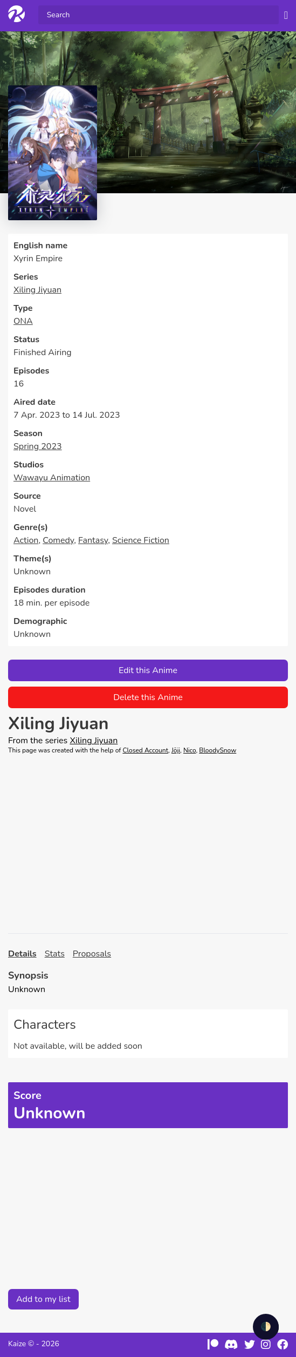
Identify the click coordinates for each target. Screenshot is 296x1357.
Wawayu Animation (51, 478)
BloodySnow (217, 750)
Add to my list (43, 1299)
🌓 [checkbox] (265, 1327)
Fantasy (93, 540)
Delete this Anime (148, 697)
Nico (189, 750)
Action (25, 540)
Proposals (92, 954)
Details (22, 954)
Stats (55, 954)
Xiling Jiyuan (37, 290)
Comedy (58, 540)
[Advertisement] (148, 844)
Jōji (175, 750)
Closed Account (145, 750)
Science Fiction (140, 540)
